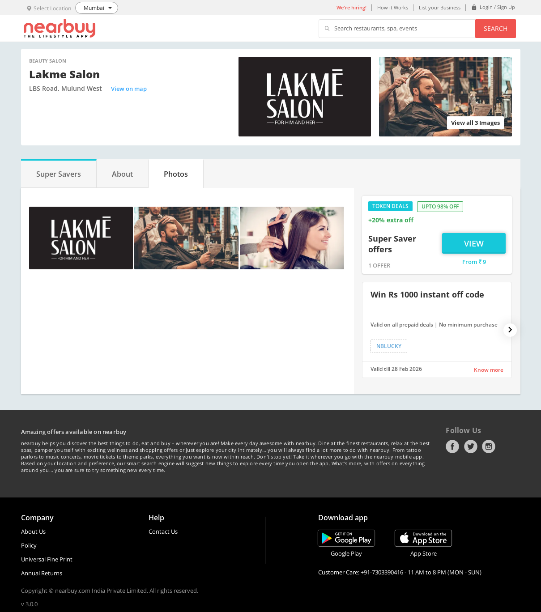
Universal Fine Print (46, 559)
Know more (488, 370)
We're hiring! (351, 7)
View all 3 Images (475, 123)
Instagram (488, 446)
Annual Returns (41, 573)
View (474, 243)
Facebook (452, 446)
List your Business (439, 7)
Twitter (470, 446)
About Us (33, 531)
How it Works (392, 7)
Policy (29, 545)
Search (495, 28)
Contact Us (163, 531)
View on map (129, 89)
